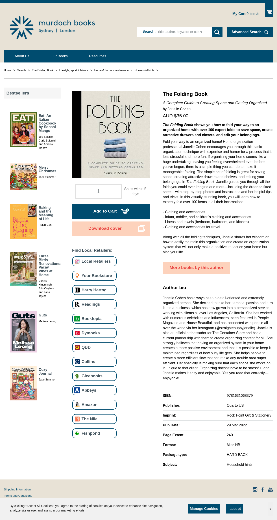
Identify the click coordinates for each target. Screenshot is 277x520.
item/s (245, 14)
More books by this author (196, 267)
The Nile (90, 419)
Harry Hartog (94, 290)
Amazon (90, 404)
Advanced (246, 32)
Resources (97, 56)
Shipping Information (17, 489)
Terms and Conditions (18, 495)
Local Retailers (96, 261)
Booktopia (92, 318)
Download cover (105, 228)
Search (148, 31)
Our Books (59, 56)
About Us (22, 56)
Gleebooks (92, 376)
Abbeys (89, 390)
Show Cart (269, 10)
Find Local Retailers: (92, 250)
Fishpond (91, 433)
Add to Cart (105, 211)
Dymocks (91, 333)
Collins (88, 361)
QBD (86, 347)
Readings (91, 304)
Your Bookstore (97, 275)
